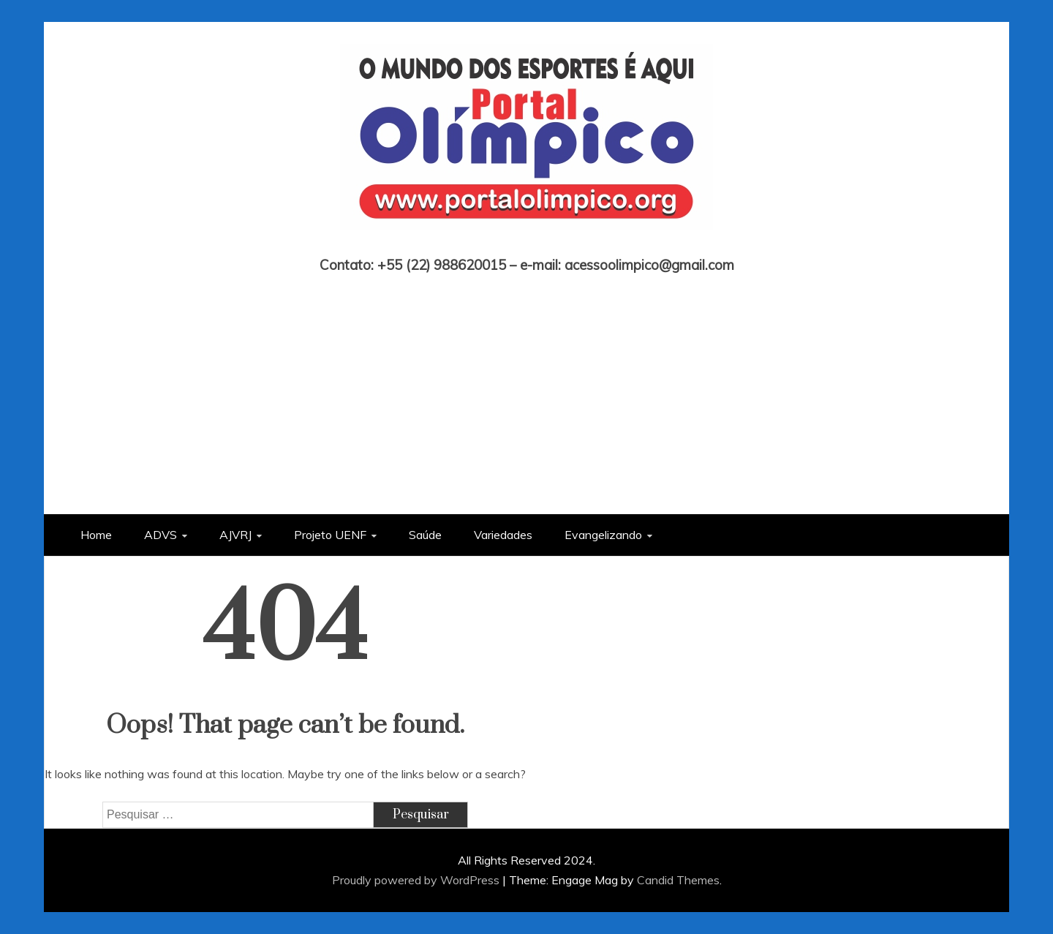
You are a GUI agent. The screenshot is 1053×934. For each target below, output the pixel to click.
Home (96, 534)
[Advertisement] (526, 382)
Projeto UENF (330, 534)
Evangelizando (603, 534)
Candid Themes (678, 880)
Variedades (503, 534)
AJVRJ (235, 534)
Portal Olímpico (527, 244)
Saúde (425, 534)
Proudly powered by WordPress (417, 880)
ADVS (160, 534)
